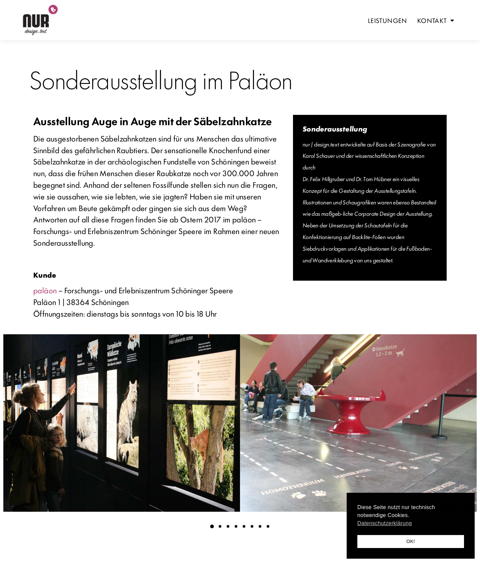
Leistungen (387, 20)
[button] (212, 526)
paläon (45, 290)
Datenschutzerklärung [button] (384, 523)
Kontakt (435, 20)
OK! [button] (410, 541)
